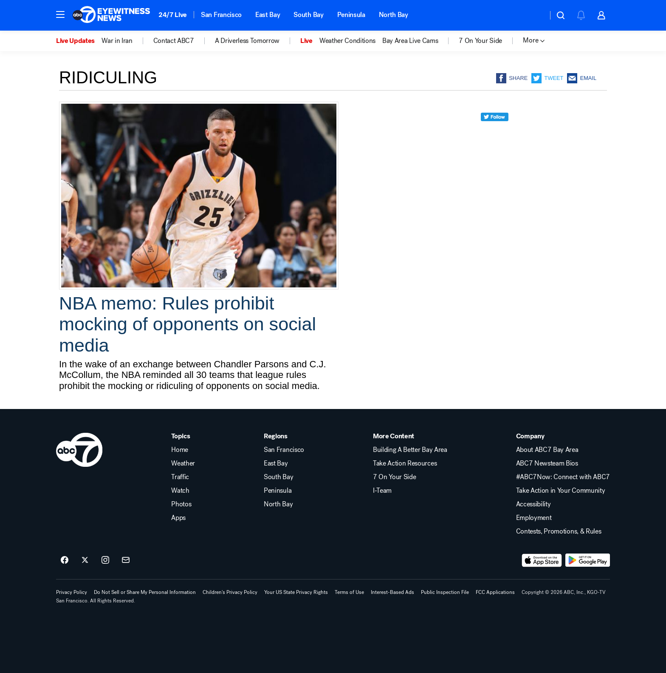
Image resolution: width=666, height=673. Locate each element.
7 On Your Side (394, 477)
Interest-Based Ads (392, 592)
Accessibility (533, 504)
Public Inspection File (445, 592)
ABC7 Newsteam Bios (547, 463)
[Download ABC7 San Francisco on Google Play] (587, 560)
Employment (534, 517)
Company (530, 436)
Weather (183, 463)
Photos (181, 504)
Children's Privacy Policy (230, 592)
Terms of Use (349, 592)
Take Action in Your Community (560, 490)
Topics (180, 436)
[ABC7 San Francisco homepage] (111, 15)
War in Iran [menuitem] (117, 41)
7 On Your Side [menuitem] (480, 41)
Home (179, 449)
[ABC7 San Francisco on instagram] (105, 560)
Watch (180, 490)
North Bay (393, 14)
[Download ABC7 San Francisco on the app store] (542, 560)
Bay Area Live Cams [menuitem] (410, 41)
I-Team (382, 490)
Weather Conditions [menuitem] (347, 41)
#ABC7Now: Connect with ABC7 (563, 477)
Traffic (180, 477)
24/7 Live (172, 14)
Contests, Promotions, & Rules (558, 531)
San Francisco (221, 14)
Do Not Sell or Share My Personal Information (145, 592)
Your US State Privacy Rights (296, 592)
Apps (178, 517)
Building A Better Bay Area (410, 449)
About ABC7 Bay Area (547, 449)
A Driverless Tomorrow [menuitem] (247, 41)
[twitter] (494, 132)
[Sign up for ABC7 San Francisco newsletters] (125, 560)
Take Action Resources (405, 463)
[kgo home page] (79, 450)
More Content (393, 436)
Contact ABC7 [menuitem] (173, 41)
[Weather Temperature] (534, 15)
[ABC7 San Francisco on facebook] (64, 560)
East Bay (267, 14)
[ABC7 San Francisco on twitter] (84, 560)
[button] (60, 14)
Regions (276, 436)
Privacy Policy (71, 592)
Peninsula (351, 14)
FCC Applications (495, 592)
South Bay (308, 14)
